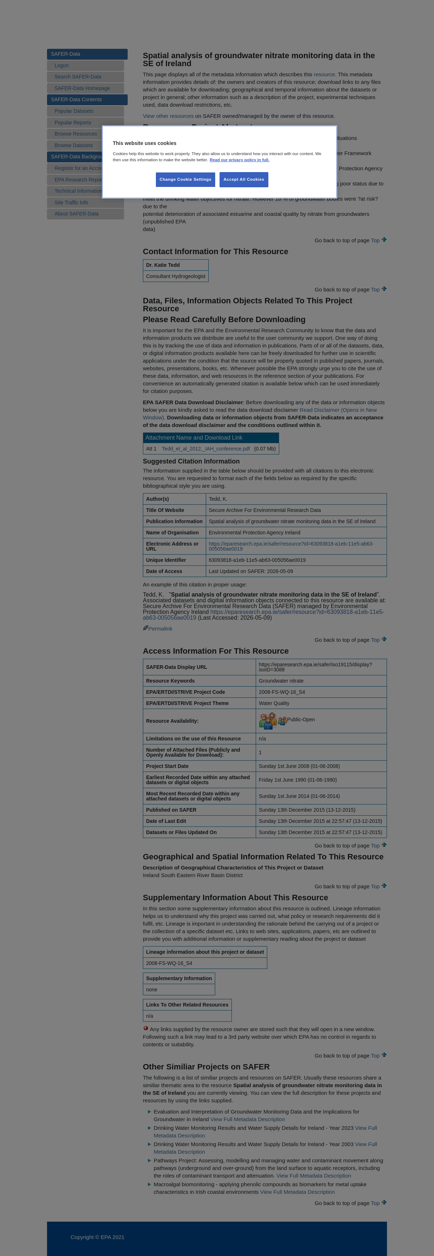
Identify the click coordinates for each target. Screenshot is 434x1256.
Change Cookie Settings (185, 179)
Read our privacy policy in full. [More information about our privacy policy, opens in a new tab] (239, 160)
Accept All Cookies (244, 179)
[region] (219, 161)
